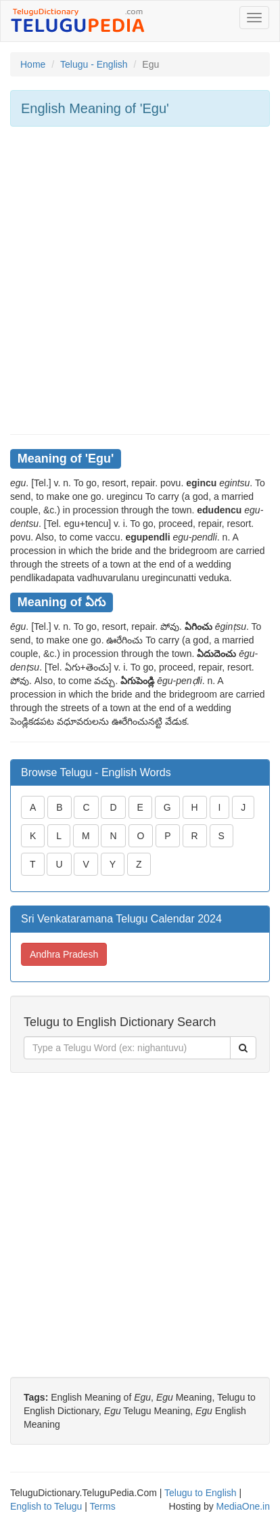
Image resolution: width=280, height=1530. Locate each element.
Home (32, 64)
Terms (103, 1506)
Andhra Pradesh (64, 954)
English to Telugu (46, 1506)
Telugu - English (94, 64)
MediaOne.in (243, 1506)
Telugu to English (200, 1492)
